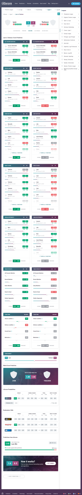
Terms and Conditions (39, 493)
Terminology (22, 493)
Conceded (23, 60)
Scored (10, 60)
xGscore (5, 14)
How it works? (29, 493)
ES (79, 493)
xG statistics (16, 30)
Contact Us (55, 493)
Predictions (8, 493)
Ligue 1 (11, 14)
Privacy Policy (48, 493)
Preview (24, 30)
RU (74, 493)
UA (69, 493)
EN (64, 493)
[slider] (16, 49)
